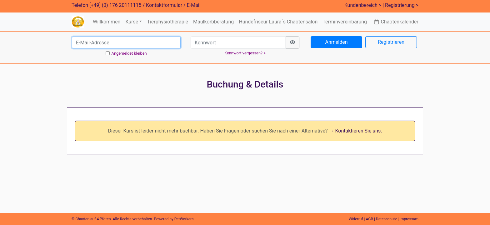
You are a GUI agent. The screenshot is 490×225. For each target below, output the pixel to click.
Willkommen (106, 22)
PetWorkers (184, 219)
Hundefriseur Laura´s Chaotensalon (278, 22)
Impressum (409, 219)
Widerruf (356, 219)
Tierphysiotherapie (167, 22)
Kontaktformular (164, 5)
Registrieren (391, 42)
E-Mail (194, 5)
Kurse (131, 22)
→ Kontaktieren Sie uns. (355, 131)
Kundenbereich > (363, 5)
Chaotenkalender (396, 22)
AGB (369, 219)
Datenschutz (386, 219)
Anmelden (336, 42)
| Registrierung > (400, 5)
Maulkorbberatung (213, 22)
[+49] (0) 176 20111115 (115, 5)
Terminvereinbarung (344, 22)
